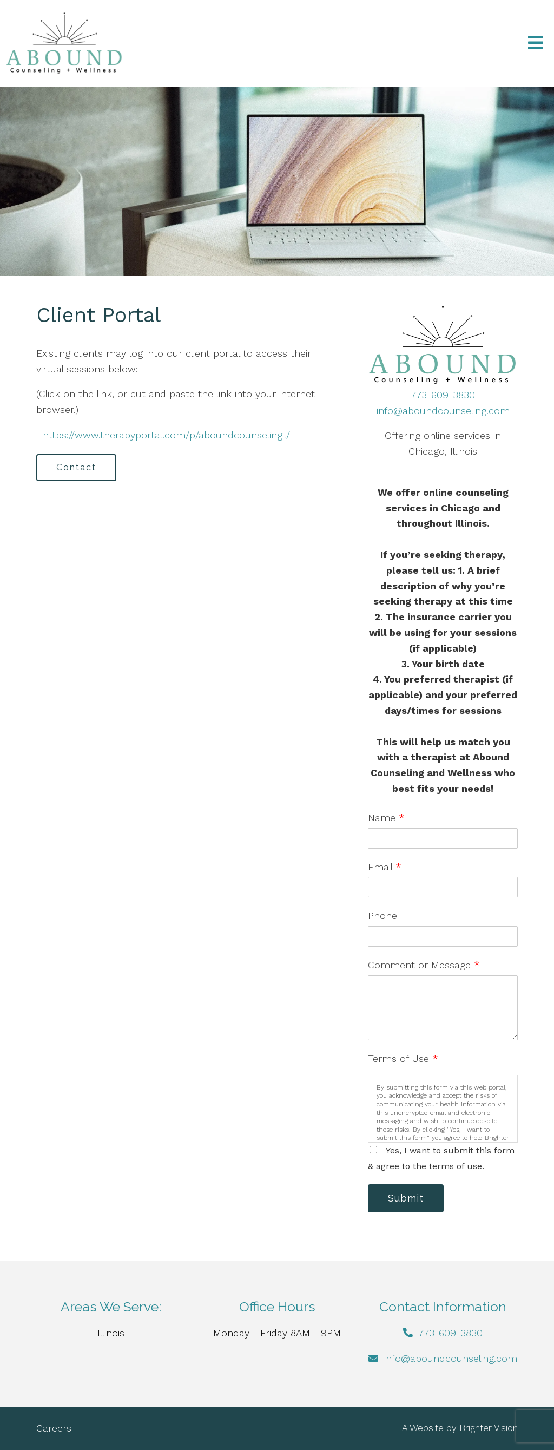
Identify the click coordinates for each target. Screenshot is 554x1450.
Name (386, 817)
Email (384, 866)
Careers (53, 1428)
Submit (406, 1198)
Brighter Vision (488, 1427)
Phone (382, 915)
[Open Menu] (535, 43)
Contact (76, 467)
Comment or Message (424, 964)
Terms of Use (403, 1058)
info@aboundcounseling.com (443, 410)
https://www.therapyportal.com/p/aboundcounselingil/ (164, 435)
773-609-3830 (443, 395)
